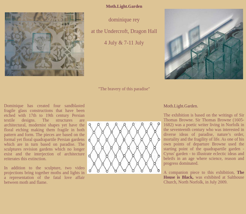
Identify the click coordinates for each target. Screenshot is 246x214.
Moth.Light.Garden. (181, 106)
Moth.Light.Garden (124, 6)
